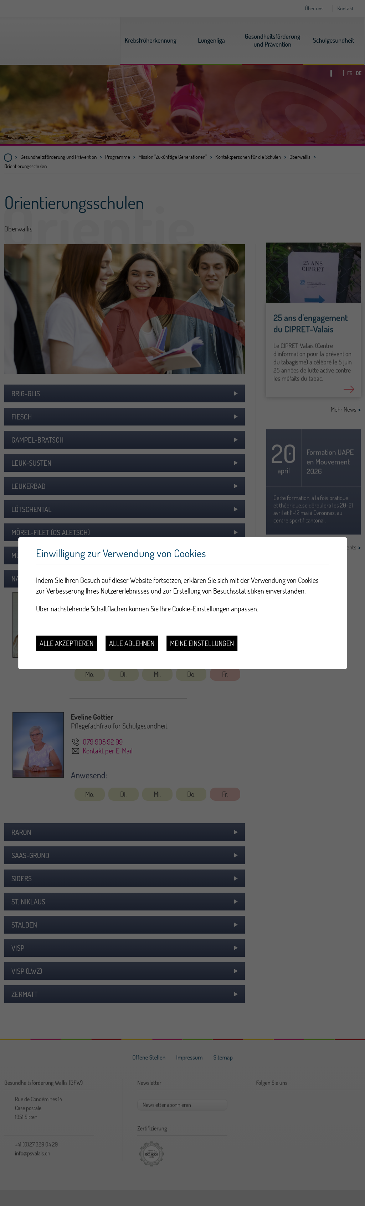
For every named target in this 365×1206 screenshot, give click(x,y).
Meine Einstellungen (202, 643)
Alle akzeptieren (66, 643)
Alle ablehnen (131, 643)
